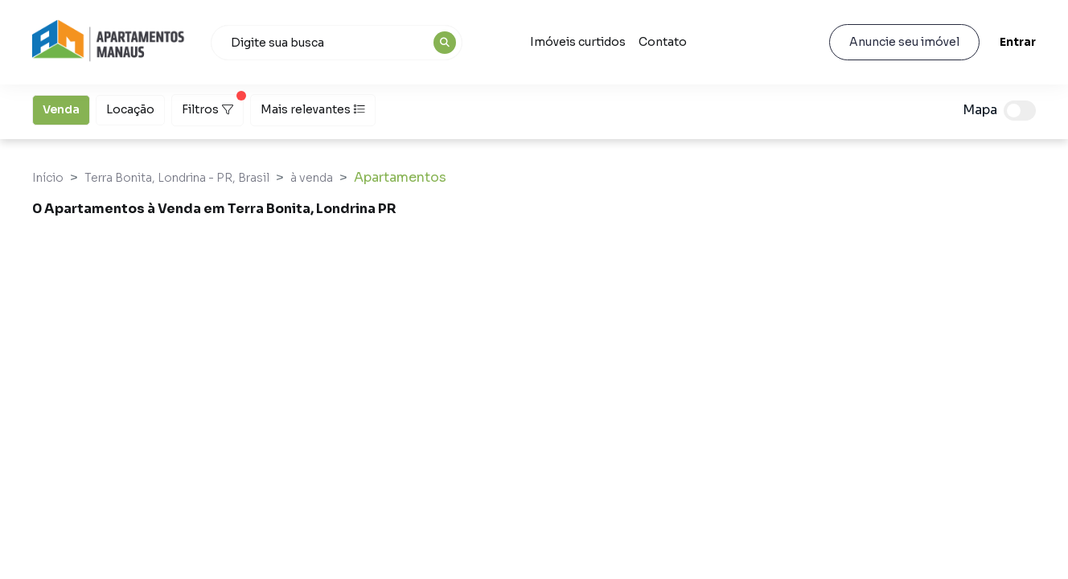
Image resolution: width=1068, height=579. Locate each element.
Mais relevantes (313, 109)
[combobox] (337, 42)
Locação (130, 109)
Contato (663, 42)
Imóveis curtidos (578, 42)
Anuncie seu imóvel (903, 42)
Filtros (213, 105)
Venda (61, 109)
